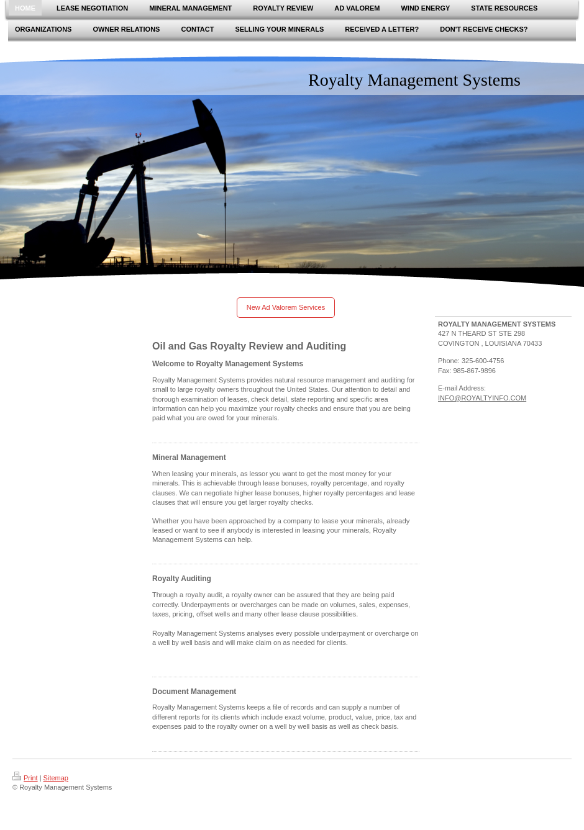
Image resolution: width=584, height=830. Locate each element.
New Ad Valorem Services (286, 307)
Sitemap (55, 778)
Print (25, 778)
